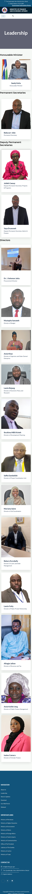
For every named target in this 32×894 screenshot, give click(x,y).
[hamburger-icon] (3, 16)
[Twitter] (7, 881)
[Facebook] (3, 881)
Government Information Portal (21, 5)
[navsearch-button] (13, 16)
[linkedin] (12, 881)
